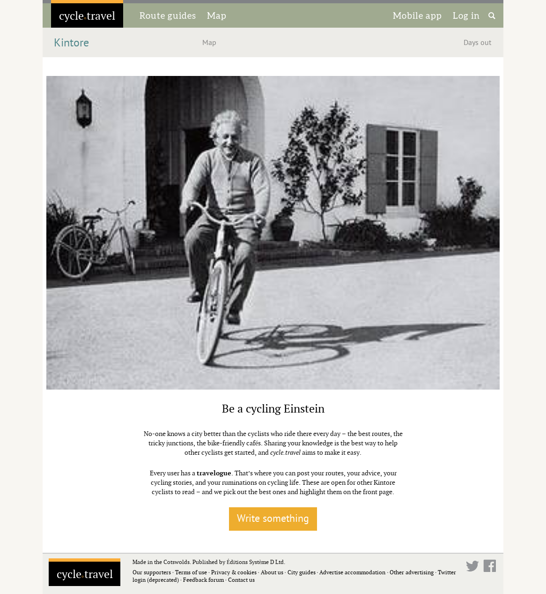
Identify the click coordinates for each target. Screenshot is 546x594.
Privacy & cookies (234, 572)
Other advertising (412, 572)
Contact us (241, 579)
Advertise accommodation (352, 572)
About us (272, 572)
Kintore (71, 43)
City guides (302, 572)
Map (217, 15)
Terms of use (191, 572)
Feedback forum (203, 579)
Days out (477, 42)
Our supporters (152, 572)
